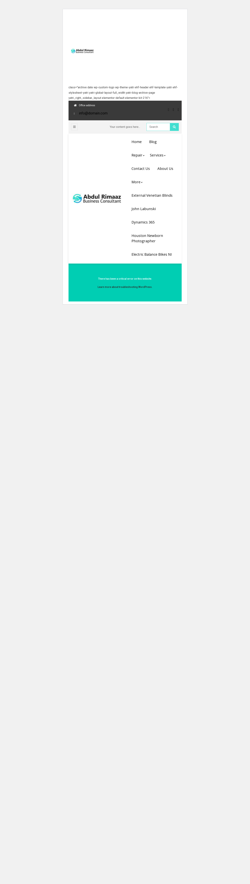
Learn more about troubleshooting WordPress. (125, 287)
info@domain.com (93, 113)
